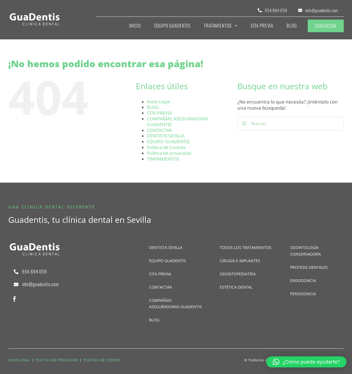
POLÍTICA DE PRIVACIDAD (56, 359)
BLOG (153, 107)
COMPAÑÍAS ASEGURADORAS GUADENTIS (177, 122)
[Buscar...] (290, 123)
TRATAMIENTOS (163, 159)
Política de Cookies (166, 147)
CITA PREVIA (159, 113)
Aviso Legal (158, 102)
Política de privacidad (169, 153)
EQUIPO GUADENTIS (168, 142)
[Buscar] (244, 123)
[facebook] (14, 299)
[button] (306, 361)
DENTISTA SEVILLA (166, 136)
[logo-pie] (34, 15)
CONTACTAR (159, 130)
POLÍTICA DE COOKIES (102, 359)
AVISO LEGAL (19, 359)
